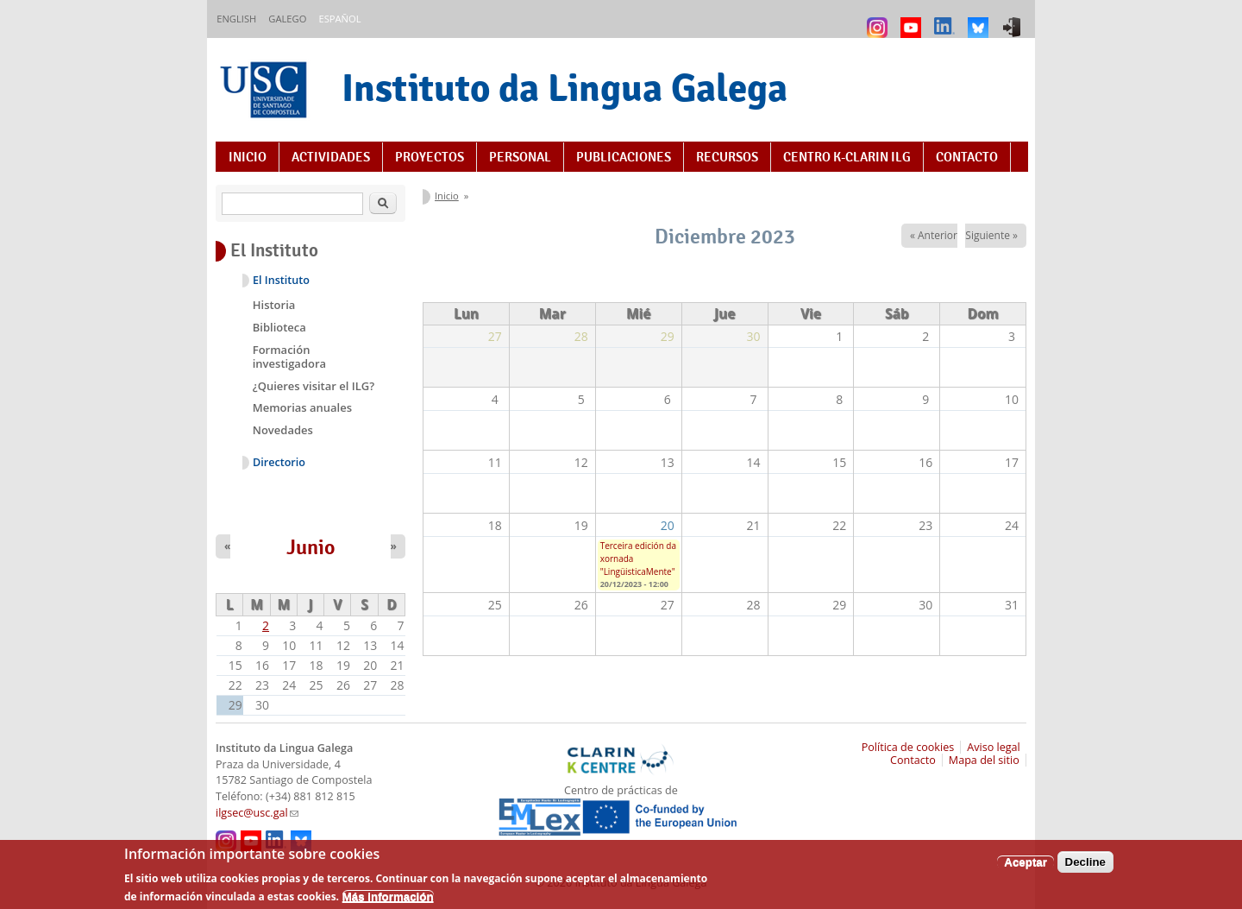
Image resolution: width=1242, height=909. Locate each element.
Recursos (727, 157)
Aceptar (1025, 868)
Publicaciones (623, 157)
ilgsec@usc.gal (257, 812)
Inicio (248, 157)
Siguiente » (991, 235)
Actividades (331, 157)
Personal (520, 157)
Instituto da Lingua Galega (564, 87)
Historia (274, 304)
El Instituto (281, 280)
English (236, 18)
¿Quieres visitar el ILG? (313, 386)
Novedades (283, 430)
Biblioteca (279, 327)
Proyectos (429, 157)
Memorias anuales (302, 407)
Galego (287, 18)
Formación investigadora (289, 356)
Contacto (967, 157)
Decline (1085, 868)
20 (667, 525)
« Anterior (933, 235)
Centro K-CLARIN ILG (847, 157)
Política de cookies (908, 747)
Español (339, 18)
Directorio (279, 462)
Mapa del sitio (984, 760)
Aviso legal (993, 747)
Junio (311, 547)
